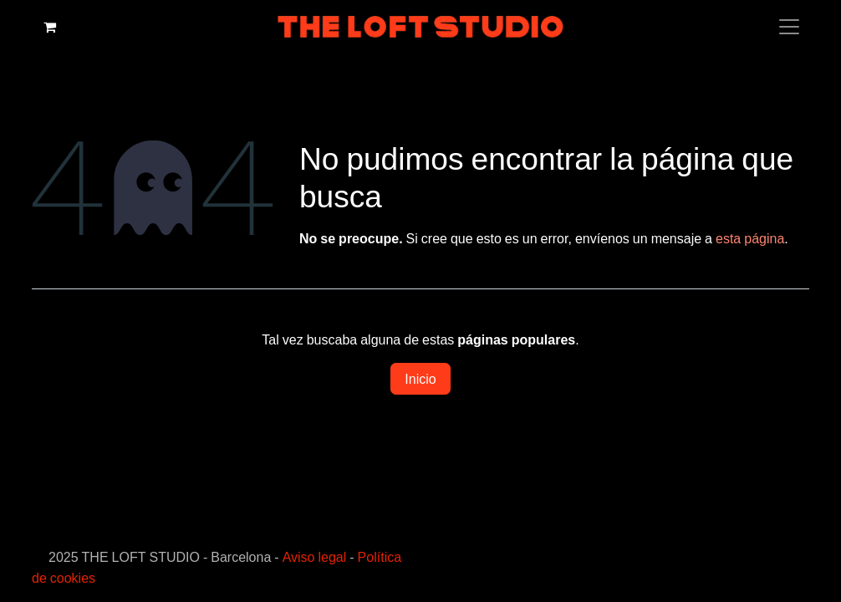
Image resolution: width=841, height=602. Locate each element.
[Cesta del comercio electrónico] (49, 26)
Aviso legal (315, 557)
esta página (750, 238)
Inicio (420, 378)
